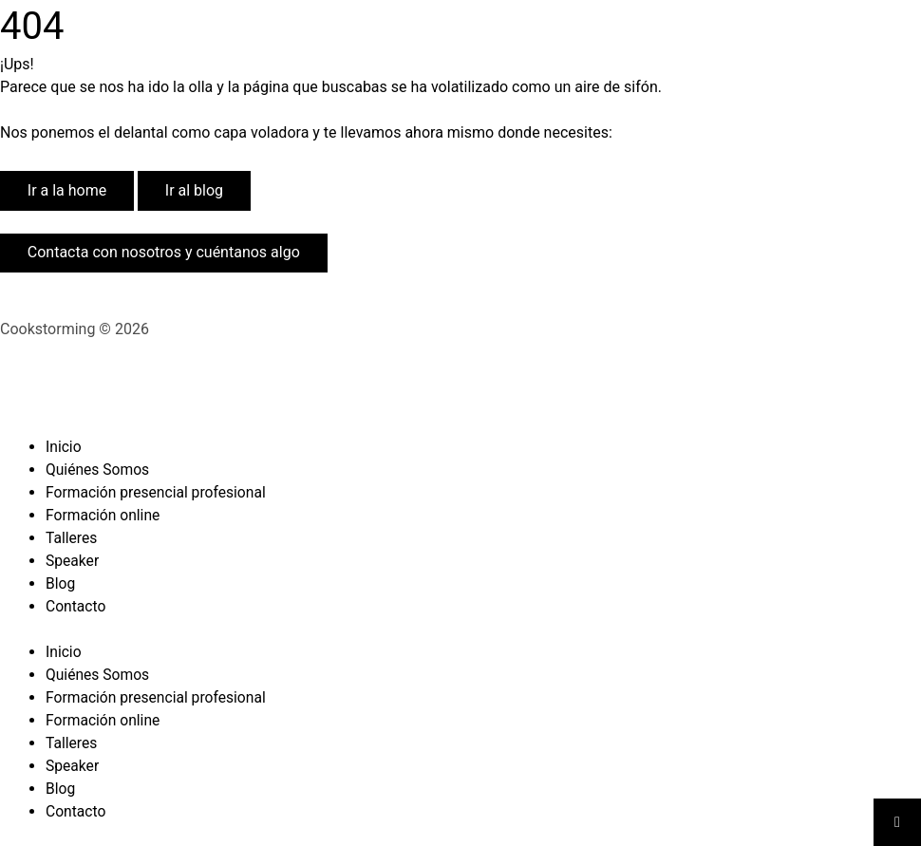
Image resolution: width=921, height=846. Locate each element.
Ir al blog (194, 190)
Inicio (64, 447)
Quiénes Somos (99, 470)
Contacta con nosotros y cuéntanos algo (164, 252)
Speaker (73, 561)
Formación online (104, 515)
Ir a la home (67, 190)
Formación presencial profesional (158, 492)
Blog (61, 583)
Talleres (72, 538)
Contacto (76, 606)
